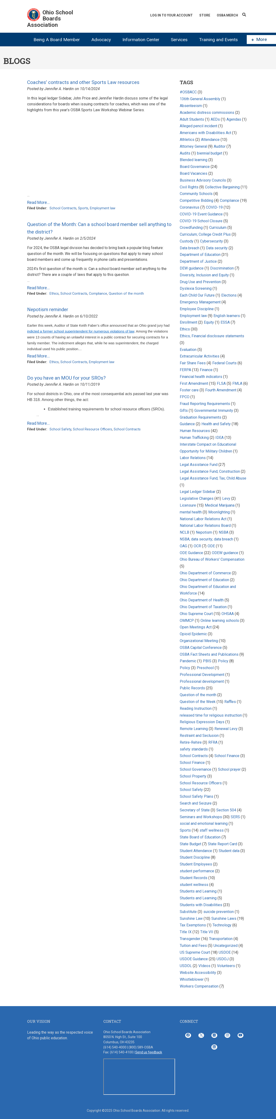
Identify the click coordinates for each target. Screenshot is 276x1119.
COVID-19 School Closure (201, 221)
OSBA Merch (227, 15)
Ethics (54, 294)
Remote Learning (194, 728)
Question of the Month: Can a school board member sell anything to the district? (99, 228)
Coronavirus (189, 207)
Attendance (210, 139)
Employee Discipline (197, 309)
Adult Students (192, 119)
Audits (185, 153)
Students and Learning (198, 891)
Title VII (206, 932)
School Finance (227, 756)
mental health (191, 512)
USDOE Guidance (194, 959)
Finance (206, 370)
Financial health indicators (201, 376)
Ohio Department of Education (204, 580)
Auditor (220, 146)
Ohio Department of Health (202, 600)
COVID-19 (214, 207)
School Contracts (63, 208)
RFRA (212, 742)
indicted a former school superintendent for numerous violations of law (80, 331)
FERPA (185, 370)
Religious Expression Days (202, 722)
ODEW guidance (225, 553)
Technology (222, 925)
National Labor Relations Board (205, 525)
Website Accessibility (198, 972)
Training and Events (218, 39)
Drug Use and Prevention (200, 282)
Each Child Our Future (197, 295)
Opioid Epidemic (193, 634)
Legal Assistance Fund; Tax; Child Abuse (213, 478)
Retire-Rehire (191, 742)
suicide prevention (218, 911)
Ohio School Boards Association (50, 18)
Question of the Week (198, 701)
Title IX (186, 932)
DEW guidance (192, 268)
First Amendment (194, 383)
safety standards (194, 749)
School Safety (60, 429)
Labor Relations (193, 458)
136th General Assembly (200, 99)
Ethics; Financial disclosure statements (212, 336)
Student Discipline (195, 857)
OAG (183, 546)
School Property (193, 776)
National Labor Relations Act (203, 519)
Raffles (230, 701)
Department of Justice (198, 261)
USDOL (186, 966)
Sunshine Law (191, 918)
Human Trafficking (195, 437)
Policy (223, 661)
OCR (197, 546)
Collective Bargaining (223, 187)
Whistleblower (192, 979)
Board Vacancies (193, 173)
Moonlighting (219, 512)
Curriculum (217, 227)
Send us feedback (148, 1052)
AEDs (215, 119)
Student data (229, 851)
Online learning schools (220, 620)
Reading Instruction (196, 708)
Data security (217, 248)
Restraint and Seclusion (199, 735)
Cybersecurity (211, 241)
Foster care (189, 390)
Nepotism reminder (47, 309)
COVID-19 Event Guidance (201, 214)
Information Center (140, 39)
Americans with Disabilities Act (205, 133)
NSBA (223, 532)
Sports (83, 208)
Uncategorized (225, 945)
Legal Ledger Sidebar (197, 491)
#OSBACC (188, 92)
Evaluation (188, 349)
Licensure (188, 505)
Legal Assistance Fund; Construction (210, 471)
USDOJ (223, 959)
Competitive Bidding (196, 200)
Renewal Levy (226, 728)
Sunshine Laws (223, 918)
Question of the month (126, 294)
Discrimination (222, 268)
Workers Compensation (199, 986)
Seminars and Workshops (201, 817)
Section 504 (226, 810)
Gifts (184, 410)
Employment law (102, 208)
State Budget (190, 844)
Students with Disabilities (201, 905)
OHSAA (228, 613)
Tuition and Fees (193, 945)
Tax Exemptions (193, 925)
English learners (226, 315)
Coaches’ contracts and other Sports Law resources (83, 82)
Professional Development (202, 674)
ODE (211, 546)
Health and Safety (216, 424)
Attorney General (193, 146)
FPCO (184, 397)
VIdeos (204, 966)
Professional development (202, 681)
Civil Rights (189, 187)
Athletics (187, 139)
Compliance (98, 294)
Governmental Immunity (213, 410)
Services (179, 39)
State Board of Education (200, 837)
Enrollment (188, 322)
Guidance (187, 424)
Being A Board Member (56, 39)
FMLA (237, 383)
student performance (197, 871)
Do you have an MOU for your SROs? (66, 378)
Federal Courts (224, 363)
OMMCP (187, 620)
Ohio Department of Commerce (205, 573)
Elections (229, 295)
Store (204, 15)
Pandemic (188, 661)
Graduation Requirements (200, 417)
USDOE (225, 952)
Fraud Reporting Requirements (205, 403)
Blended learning (193, 160)
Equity (209, 322)
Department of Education (200, 254)
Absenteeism (191, 105)
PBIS (207, 661)
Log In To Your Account (171, 15)
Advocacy (101, 39)
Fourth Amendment (220, 390)
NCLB (184, 532)
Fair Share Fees (193, 363)
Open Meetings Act (196, 627)
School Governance (195, 769)
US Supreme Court (195, 952)
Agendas (233, 119)
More (259, 39)
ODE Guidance (191, 553)
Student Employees (196, 864)
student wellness (194, 884)
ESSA (225, 322)
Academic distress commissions (207, 112)
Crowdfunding (191, 227)
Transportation (221, 938)
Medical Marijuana (219, 505)
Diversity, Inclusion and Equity (204, 275)
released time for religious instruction (211, 715)
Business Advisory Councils (203, 180)
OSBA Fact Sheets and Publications (209, 654)
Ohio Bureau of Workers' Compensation (212, 559)
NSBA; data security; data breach (206, 539)
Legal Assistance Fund (198, 464)
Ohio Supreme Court (196, 613)
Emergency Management (200, 302)
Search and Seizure (196, 803)
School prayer (229, 769)
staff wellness (212, 830)
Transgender (190, 938)
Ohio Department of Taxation (204, 607)
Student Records (193, 878)
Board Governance (195, 166)
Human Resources (195, 431)
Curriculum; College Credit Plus (205, 234)
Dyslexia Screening (196, 288)
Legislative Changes (196, 498)
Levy (226, 498)
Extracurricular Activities (199, 356)
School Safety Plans (196, 796)
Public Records (192, 688)
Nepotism (204, 532)
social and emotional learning (204, 823)
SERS (235, 817)
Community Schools (196, 193)
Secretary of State (195, 810)
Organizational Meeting (199, 641)
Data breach (189, 248)
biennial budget (209, 153)
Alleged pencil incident (198, 126)
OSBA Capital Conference (201, 647)
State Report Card (223, 844)
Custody (186, 241)
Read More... (38, 202)
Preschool (205, 668)
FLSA (221, 383)
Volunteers (226, 966)
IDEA (219, 437)
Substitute (188, 911)
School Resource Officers (92, 429)
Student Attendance (196, 851)
